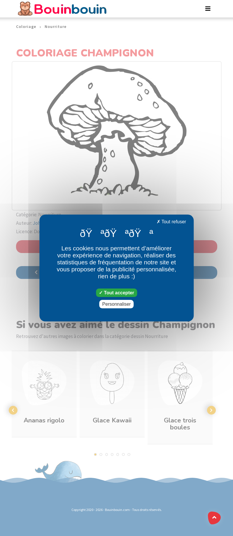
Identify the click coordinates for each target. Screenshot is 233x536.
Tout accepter (116, 292)
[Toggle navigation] (208, 8)
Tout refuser (171, 221)
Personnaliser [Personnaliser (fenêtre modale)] (116, 304)
